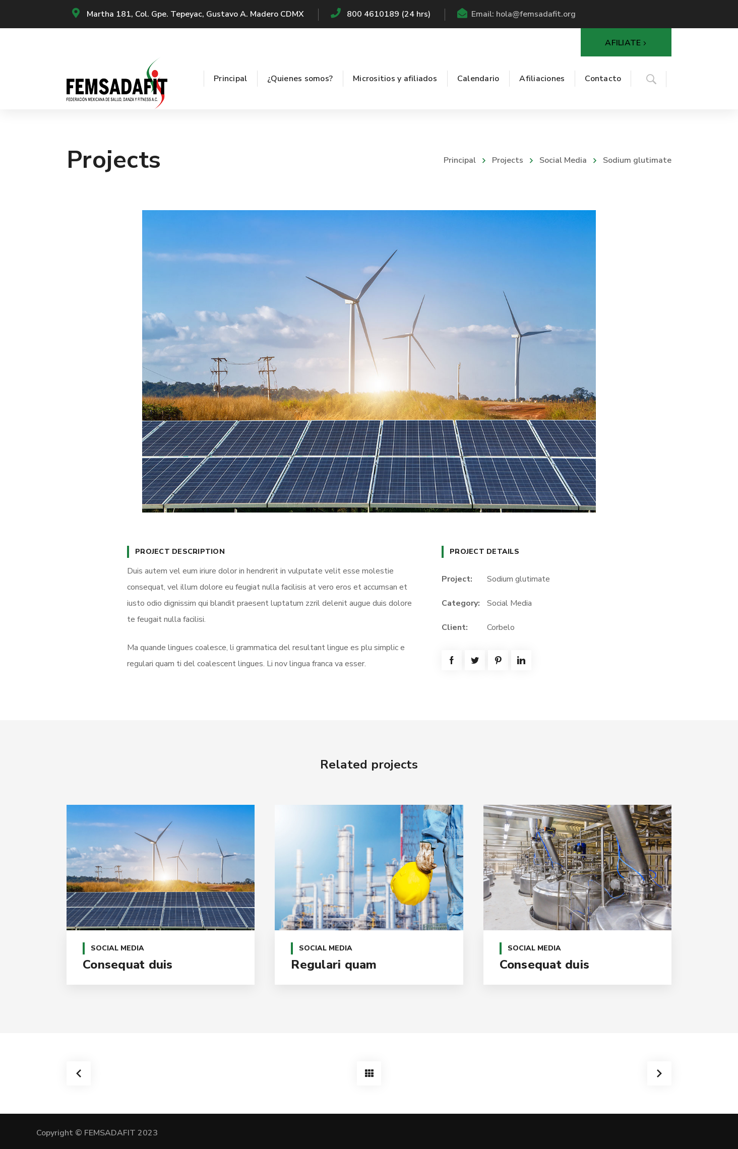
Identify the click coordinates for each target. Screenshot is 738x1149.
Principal (460, 160)
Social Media (563, 160)
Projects (507, 160)
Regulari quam (334, 964)
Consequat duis (128, 964)
